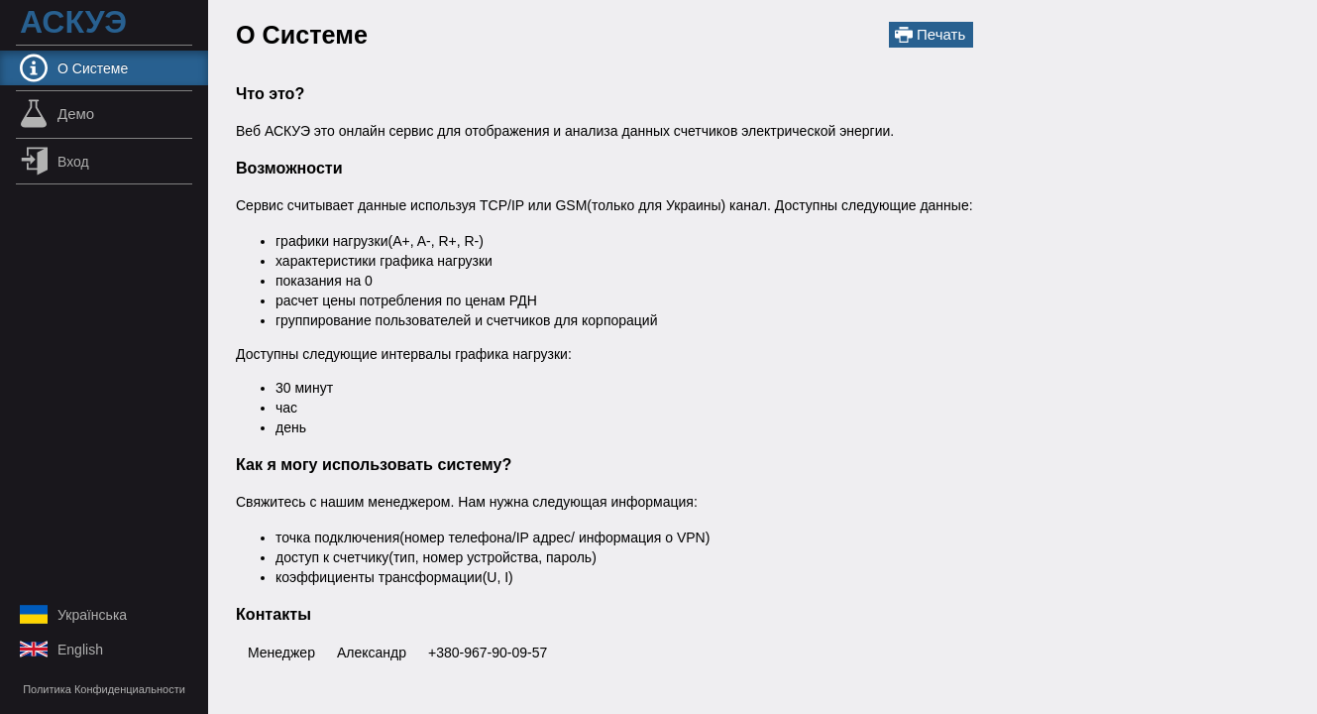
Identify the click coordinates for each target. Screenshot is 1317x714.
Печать (930, 35)
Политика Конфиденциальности (104, 689)
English (61, 649)
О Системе (74, 68)
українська (73, 614)
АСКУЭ (73, 22)
